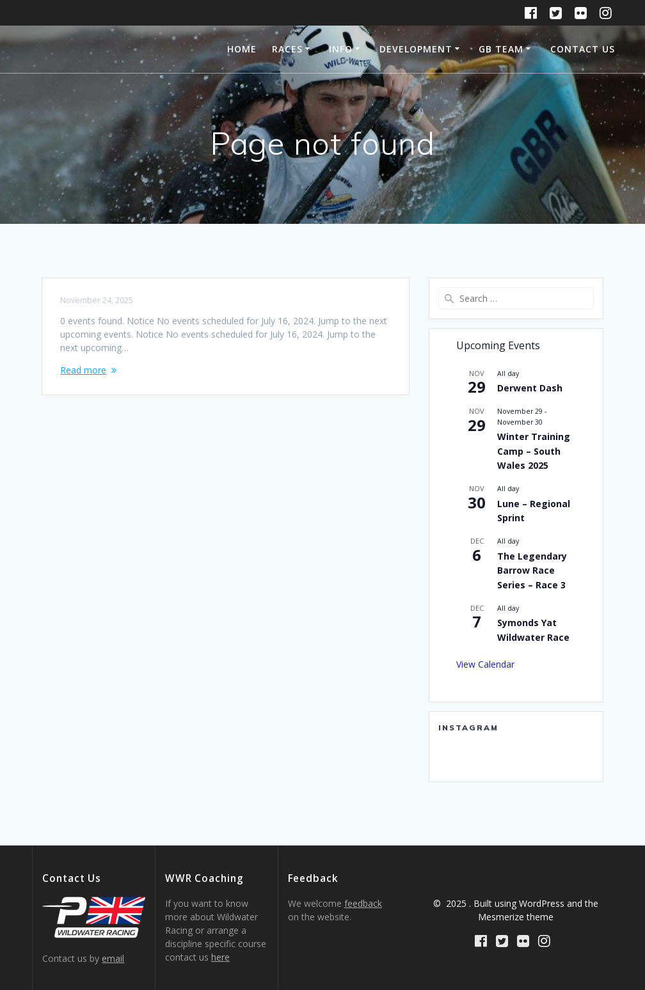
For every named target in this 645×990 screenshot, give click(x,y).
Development (415, 49)
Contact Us (582, 49)
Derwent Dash (529, 388)
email (113, 958)
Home (242, 49)
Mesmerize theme (515, 917)
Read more (83, 370)
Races (287, 49)
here (220, 957)
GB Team (501, 49)
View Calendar (485, 664)
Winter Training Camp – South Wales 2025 (533, 450)
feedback (363, 903)
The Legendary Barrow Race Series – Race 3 (532, 570)
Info (341, 49)
